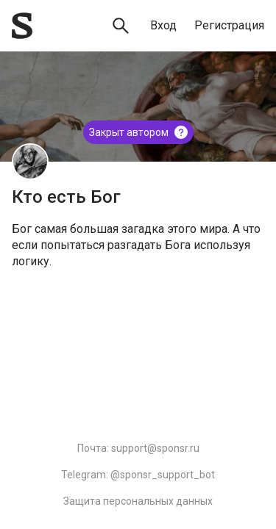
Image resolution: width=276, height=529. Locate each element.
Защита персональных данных (138, 501)
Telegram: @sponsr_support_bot (138, 475)
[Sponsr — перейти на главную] (22, 25)
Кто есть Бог (66, 197)
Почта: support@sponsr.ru (138, 448)
